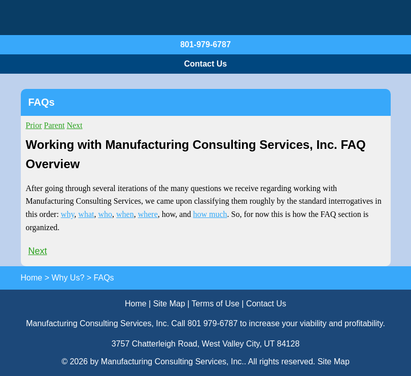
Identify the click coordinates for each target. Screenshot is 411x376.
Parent (54, 125)
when (125, 214)
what (86, 214)
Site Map (169, 303)
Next (74, 125)
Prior (34, 125)
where (148, 214)
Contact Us (205, 63)
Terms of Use (215, 303)
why (68, 214)
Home (136, 303)
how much (210, 214)
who (105, 214)
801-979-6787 (205, 44)
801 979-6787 (213, 323)
